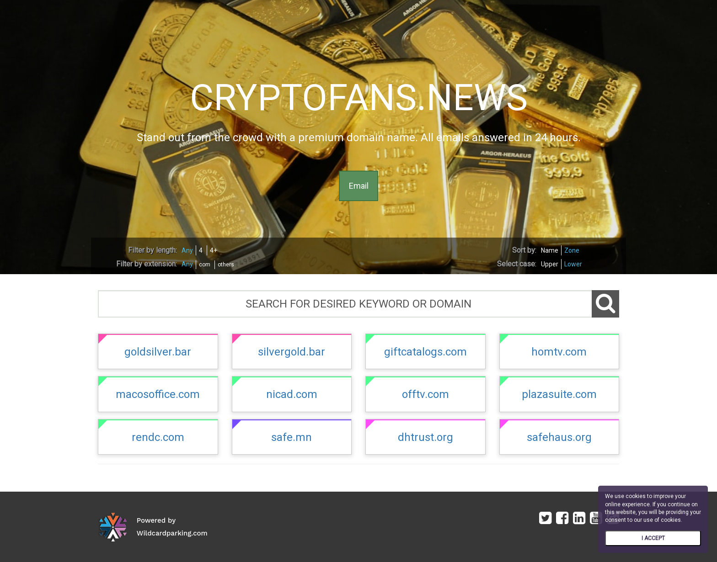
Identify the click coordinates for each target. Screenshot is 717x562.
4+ (213, 250)
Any (187, 250)
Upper (549, 264)
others (226, 264)
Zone (571, 250)
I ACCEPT (653, 538)
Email (359, 186)
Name (549, 250)
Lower (573, 264)
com (204, 264)
